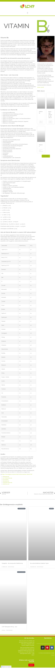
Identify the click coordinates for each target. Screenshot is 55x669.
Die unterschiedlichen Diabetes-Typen (39, 563)
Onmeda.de (5, 479)
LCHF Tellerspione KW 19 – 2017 (9, 626)
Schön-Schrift (40, 87)
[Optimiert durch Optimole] (6, 667)
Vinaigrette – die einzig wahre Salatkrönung (12, 563)
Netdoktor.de (6, 481)
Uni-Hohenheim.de (7, 478)
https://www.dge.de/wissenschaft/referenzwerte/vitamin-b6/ (17, 474)
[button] (27, 13)
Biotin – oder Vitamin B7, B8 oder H (50, 114)
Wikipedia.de (6, 476)
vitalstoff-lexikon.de (7, 482)
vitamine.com (6, 484)
